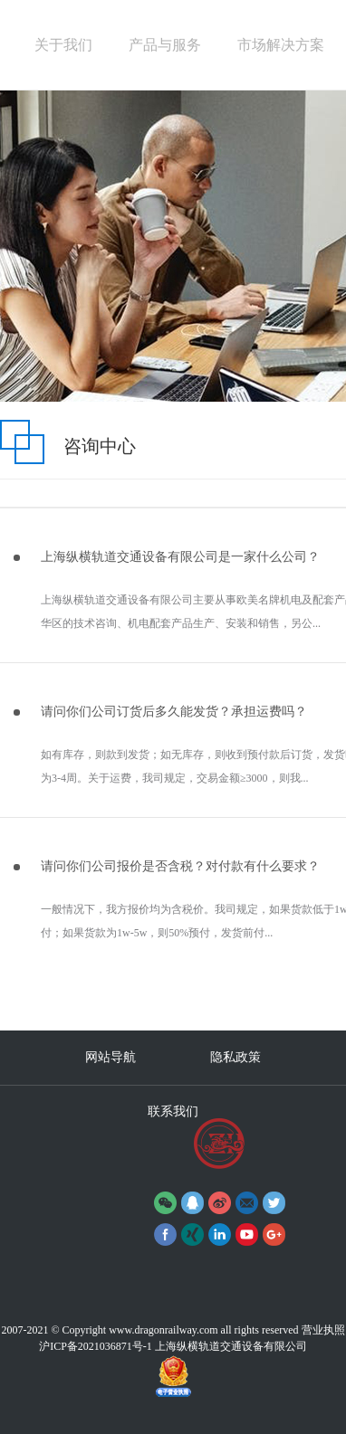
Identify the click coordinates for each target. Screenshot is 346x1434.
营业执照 (323, 1330)
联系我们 (173, 1111)
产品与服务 (165, 44)
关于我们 (63, 44)
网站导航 (110, 1057)
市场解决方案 (280, 44)
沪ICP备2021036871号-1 (95, 1346)
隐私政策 (235, 1057)
